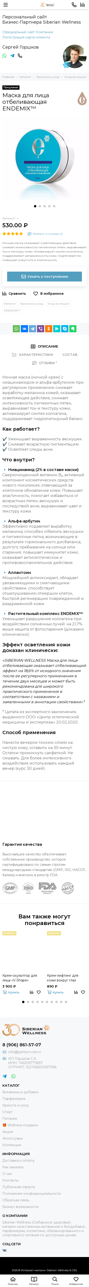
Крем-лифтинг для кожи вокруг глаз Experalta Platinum (62, 978)
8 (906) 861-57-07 (21, 1044)
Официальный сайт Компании (27, 32)
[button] (35, 206)
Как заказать (13, 1167)
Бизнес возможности (20, 1207)
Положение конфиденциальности (31, 1193)
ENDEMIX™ (12, 310)
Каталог (10, 303)
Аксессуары (12, 1138)
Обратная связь (15, 1200)
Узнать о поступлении (44, 276)
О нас (7, 1174)
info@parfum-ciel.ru (24, 1052)
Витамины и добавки (20, 1092)
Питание (9, 1118)
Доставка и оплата (18, 1160)
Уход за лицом (58, 303)
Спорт (7, 1112)
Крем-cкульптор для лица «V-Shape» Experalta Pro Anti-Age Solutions (21, 978)
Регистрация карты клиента (26, 37)
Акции (7, 1132)
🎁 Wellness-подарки (20, 1125)
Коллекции (11, 1145)
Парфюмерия (13, 1099)
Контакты (10, 1180)
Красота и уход (31, 303)
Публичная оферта (18, 1187)
